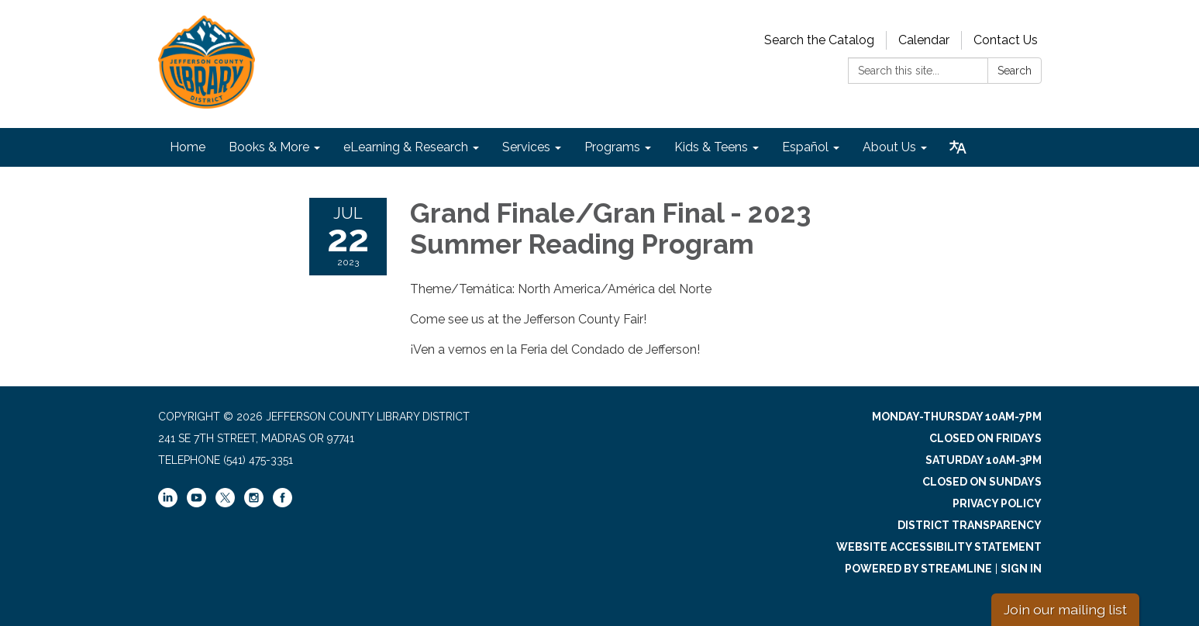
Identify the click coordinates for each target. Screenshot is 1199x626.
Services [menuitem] (526, 147)
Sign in (1021, 568)
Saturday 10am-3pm (983, 460)
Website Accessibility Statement (939, 547)
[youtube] (196, 503)
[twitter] (225, 499)
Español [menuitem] (805, 147)
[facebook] (282, 503)
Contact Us (1005, 40)
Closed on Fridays (985, 438)
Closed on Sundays (982, 482)
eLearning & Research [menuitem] (405, 147)
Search (1014, 70)
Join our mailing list (1065, 609)
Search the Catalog (819, 40)
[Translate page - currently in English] (958, 147)
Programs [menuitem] (612, 147)
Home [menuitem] (187, 147)
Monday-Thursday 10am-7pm (957, 416)
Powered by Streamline (918, 568)
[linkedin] (167, 503)
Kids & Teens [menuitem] (711, 147)
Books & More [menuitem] (269, 147)
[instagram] (254, 503)
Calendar (923, 40)
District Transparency (970, 525)
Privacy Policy (997, 503)
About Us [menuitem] (889, 147)
